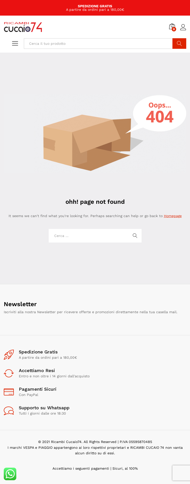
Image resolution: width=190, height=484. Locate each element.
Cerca (179, 43)
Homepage (173, 216)
